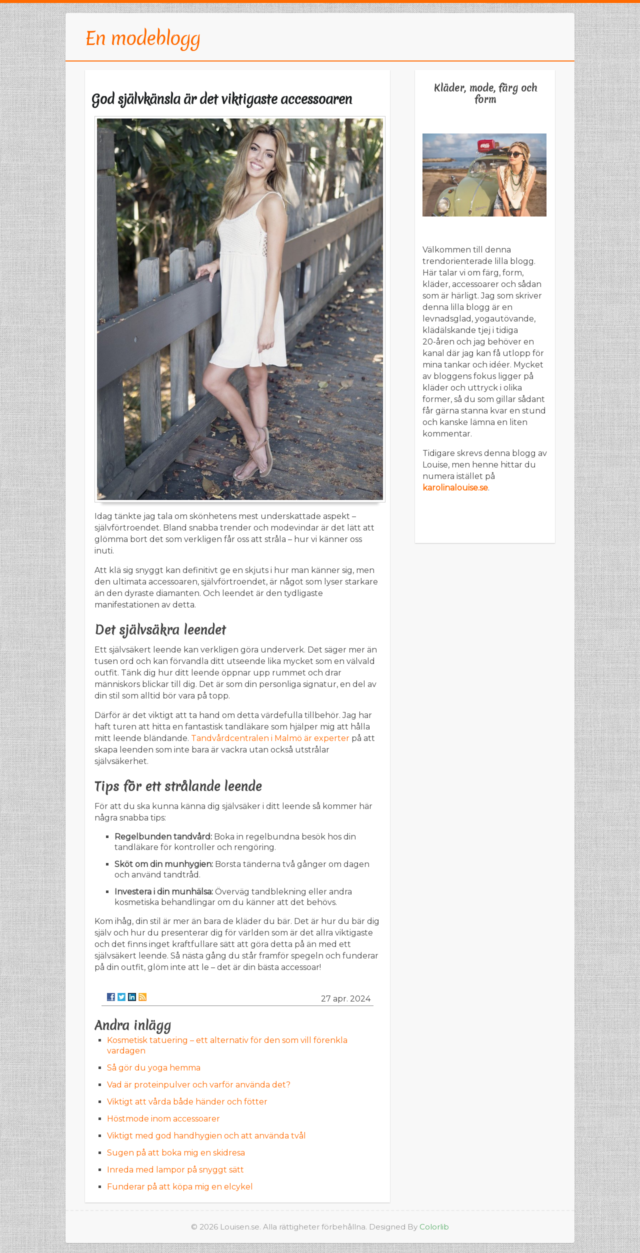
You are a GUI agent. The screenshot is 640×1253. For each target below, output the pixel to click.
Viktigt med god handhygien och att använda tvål (206, 1135)
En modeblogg (142, 38)
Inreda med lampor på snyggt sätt (175, 1169)
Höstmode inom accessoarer (163, 1119)
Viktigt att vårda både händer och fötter (187, 1101)
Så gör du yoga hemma (153, 1067)
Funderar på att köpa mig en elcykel (180, 1187)
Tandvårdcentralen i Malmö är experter (270, 738)
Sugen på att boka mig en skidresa (176, 1153)
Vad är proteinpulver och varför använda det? (198, 1085)
